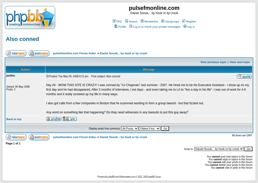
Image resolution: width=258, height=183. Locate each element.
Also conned (22, 39)
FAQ (117, 21)
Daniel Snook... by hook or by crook (123, 53)
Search (131, 21)
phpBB (112, 176)
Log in (189, 26)
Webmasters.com (127, 176)
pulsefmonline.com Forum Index (74, 53)
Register (189, 21)
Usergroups (170, 21)
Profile (120, 26)
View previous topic (213, 62)
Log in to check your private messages (154, 26)
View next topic (240, 62)
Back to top (13, 119)
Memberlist (149, 21)
